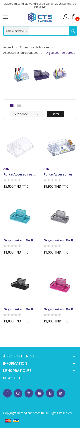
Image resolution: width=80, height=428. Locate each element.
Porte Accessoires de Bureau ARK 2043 (60, 174)
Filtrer (55, 114)
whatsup (7, 393)
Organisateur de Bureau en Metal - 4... (20, 240)
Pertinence (26, 114)
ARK (6, 168)
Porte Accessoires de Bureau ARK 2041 (20, 174)
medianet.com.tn (32, 413)
